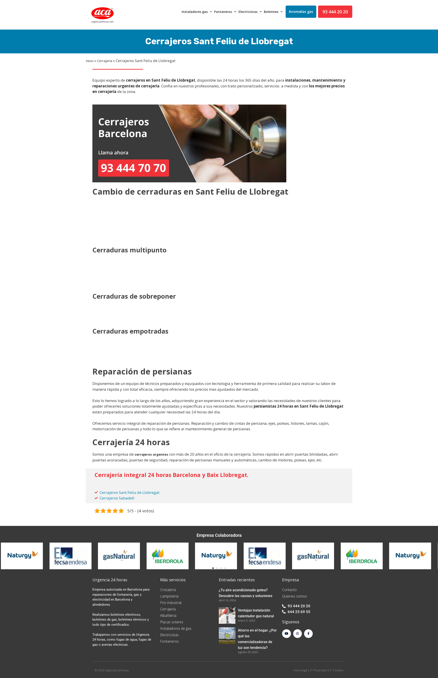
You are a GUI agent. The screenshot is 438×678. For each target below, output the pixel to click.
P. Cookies (336, 670)
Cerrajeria (104, 60)
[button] (213, 568)
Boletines (274, 12)
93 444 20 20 (335, 12)
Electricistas (251, 12)
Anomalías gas (301, 11)
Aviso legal (300, 670)
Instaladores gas (197, 12)
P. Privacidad (318, 670)
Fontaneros (225, 12)
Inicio (90, 60)
